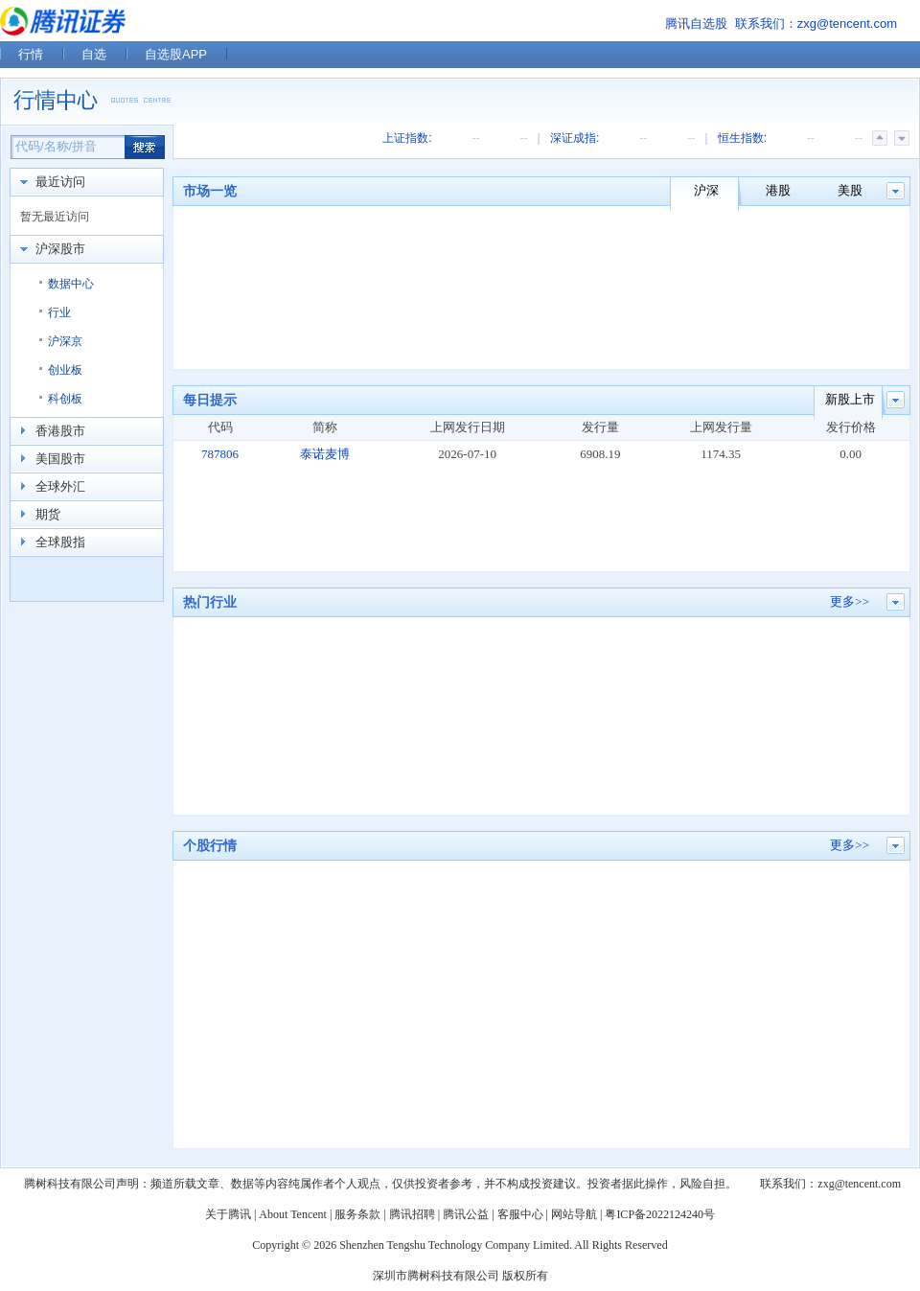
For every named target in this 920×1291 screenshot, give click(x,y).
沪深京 (65, 341)
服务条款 (357, 1214)
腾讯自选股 (696, 23)
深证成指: (574, 138)
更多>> (849, 601)
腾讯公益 (466, 1214)
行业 (59, 312)
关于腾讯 (228, 1214)
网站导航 (574, 1214)
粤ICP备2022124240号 (660, 1214)
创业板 (65, 370)
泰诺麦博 (325, 454)
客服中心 (520, 1214)
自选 (93, 54)
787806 (220, 454)
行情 (30, 54)
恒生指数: (742, 138)
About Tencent (293, 1214)
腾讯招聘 (412, 1214)
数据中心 (71, 283)
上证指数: (406, 138)
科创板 (65, 398)
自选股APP (176, 54)
